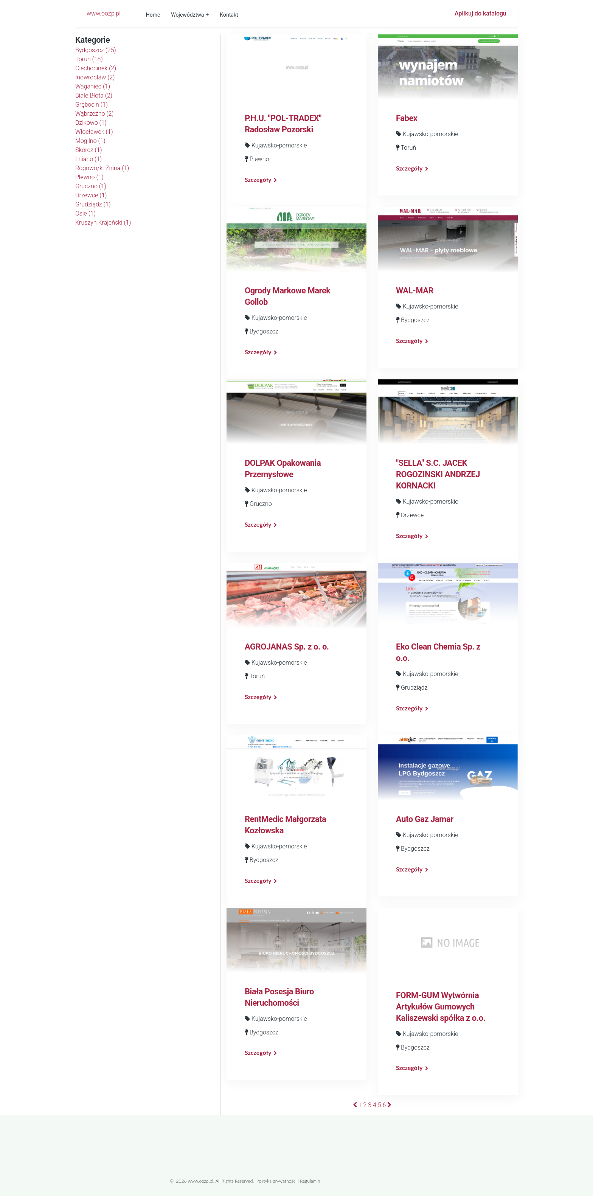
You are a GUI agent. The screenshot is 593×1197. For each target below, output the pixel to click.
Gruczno (90, 186)
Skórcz (88, 150)
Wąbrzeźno (94, 113)
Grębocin (91, 104)
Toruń (89, 59)
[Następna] (389, 1106)
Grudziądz (93, 204)
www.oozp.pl (104, 13)
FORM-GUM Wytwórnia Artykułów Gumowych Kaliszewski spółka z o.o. (441, 1007)
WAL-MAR (414, 291)
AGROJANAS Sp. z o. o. (287, 647)
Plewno (89, 177)
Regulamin (310, 1182)
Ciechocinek (95, 68)
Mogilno (90, 140)
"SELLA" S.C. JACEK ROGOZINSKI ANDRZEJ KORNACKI (438, 475)
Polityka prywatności (276, 1182)
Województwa (187, 15)
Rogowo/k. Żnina (102, 168)
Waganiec (92, 86)
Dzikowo (91, 122)
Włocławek (94, 131)
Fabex (407, 118)
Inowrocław (95, 77)
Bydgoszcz (95, 50)
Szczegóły (258, 179)
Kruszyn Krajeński (103, 222)
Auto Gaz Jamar (424, 820)
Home (153, 15)
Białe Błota (93, 95)
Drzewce (91, 195)
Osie (85, 213)
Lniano (88, 159)
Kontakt (229, 15)
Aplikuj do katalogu (480, 13)
